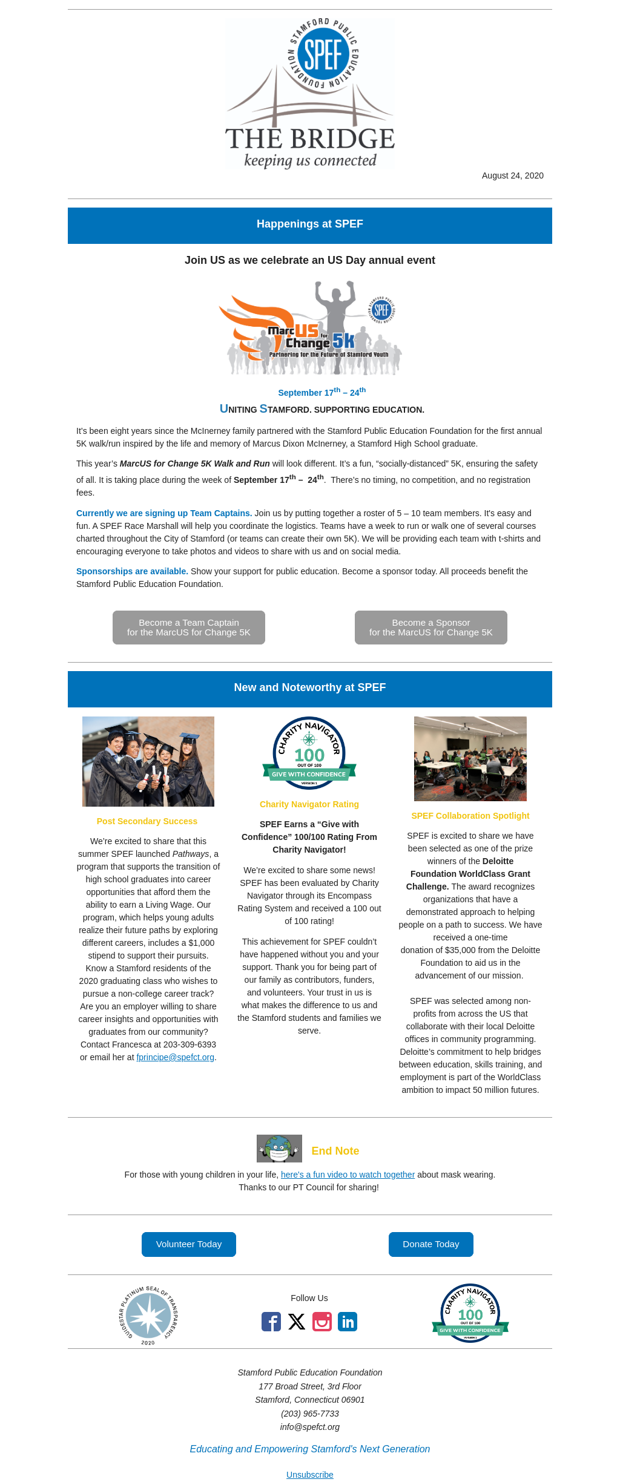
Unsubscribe (310, 1475)
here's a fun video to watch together (348, 1174)
